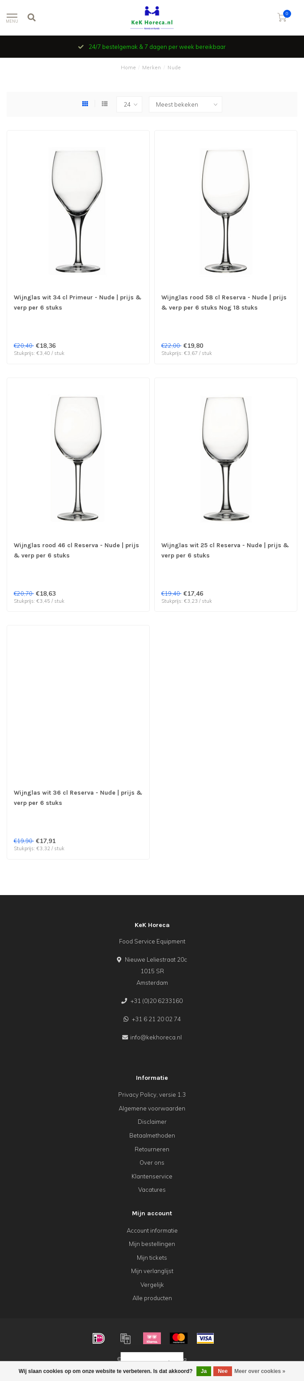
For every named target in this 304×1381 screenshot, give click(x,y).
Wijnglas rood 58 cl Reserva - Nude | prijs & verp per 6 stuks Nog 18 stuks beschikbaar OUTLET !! (224, 308)
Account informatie (152, 1230)
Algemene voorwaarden (152, 1108)
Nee (223, 1371)
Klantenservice (152, 1176)
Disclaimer (152, 1121)
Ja (204, 1371)
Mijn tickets (152, 1257)
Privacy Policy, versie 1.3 (152, 1094)
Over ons (152, 1162)
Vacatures (152, 1189)
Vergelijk (152, 1284)
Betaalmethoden (152, 1135)
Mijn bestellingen (152, 1243)
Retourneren (152, 1149)
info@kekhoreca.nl (156, 1037)
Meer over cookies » (259, 1371)
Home (128, 67)
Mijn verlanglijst (152, 1270)
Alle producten (152, 1297)
